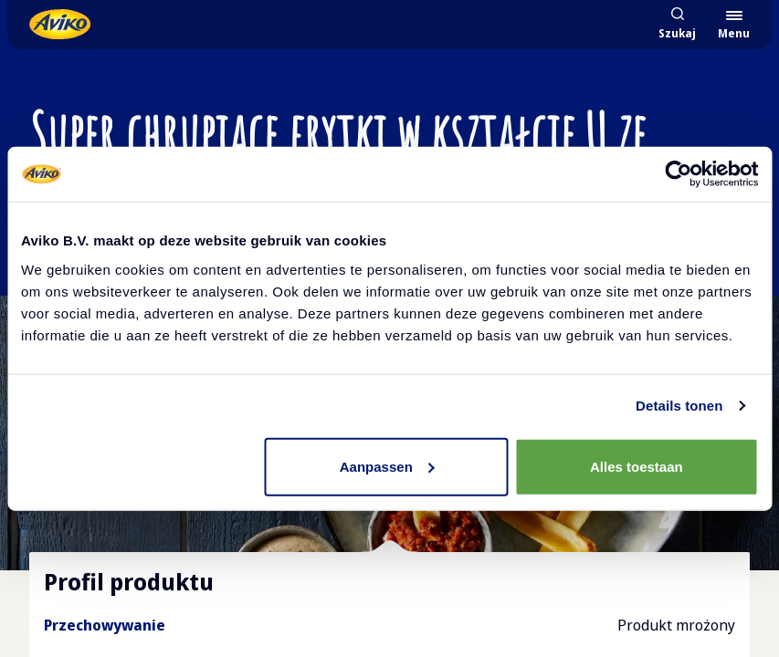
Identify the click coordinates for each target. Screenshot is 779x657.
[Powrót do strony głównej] (59, 24)
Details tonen (679, 405)
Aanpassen (387, 466)
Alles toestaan (636, 466)
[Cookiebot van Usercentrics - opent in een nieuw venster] (678, 174)
